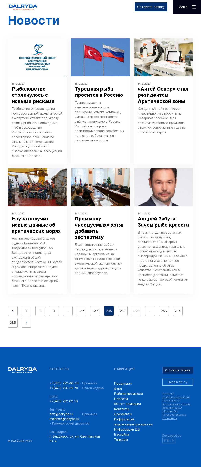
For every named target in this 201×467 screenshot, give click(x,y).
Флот (118, 389)
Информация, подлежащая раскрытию (133, 421)
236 (81, 311)
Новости (121, 399)
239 (123, 311)
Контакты (121, 409)
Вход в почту (177, 382)
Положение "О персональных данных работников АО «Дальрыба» (176, 406)
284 (178, 311)
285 (13, 323)
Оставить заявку (151, 7)
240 (136, 311)
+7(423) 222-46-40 (64, 383)
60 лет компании (127, 404)
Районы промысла (128, 394)
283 (164, 311)
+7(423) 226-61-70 (64, 388)
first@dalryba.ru (61, 414)
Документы (123, 414)
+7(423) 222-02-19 (64, 401)
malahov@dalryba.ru (64, 419)
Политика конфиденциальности (176, 395)
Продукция (123, 383)
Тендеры (121, 440)
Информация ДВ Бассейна (127, 431)
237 (95, 311)
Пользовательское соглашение (174, 416)
